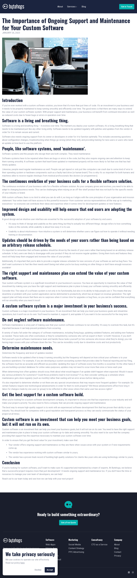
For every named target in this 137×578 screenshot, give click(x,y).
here (22, 563)
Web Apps (50, 544)
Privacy (117, 556)
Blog (84, 6)
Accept (50, 570)
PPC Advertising (76, 552)
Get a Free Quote (68, 523)
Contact (117, 552)
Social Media (74, 544)
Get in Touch (126, 7)
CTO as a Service (99, 544)
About (60, 6)
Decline (38, 570)
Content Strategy (76, 548)
